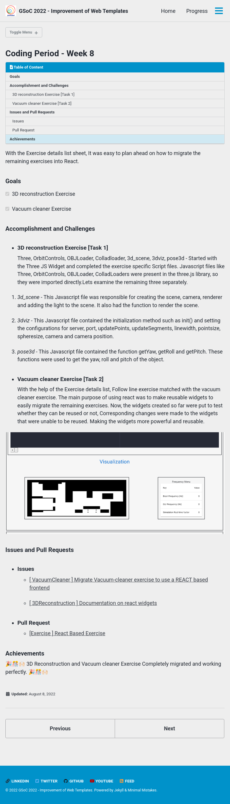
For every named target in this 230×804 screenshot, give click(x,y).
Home (168, 11)
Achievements (23, 140)
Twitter (46, 781)
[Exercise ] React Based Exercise (67, 644)
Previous (60, 740)
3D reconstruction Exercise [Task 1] (44, 95)
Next (169, 740)
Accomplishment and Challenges (39, 86)
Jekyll (119, 790)
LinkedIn (17, 781)
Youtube (102, 781)
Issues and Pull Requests (32, 113)
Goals (15, 77)
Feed (128, 781)
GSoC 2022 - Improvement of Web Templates (73, 11)
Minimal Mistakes (142, 790)
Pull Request (24, 131)
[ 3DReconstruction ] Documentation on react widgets (93, 614)
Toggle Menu (22, 32)
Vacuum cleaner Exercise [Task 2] (42, 104)
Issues (18, 122)
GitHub (74, 781)
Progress (197, 11)
